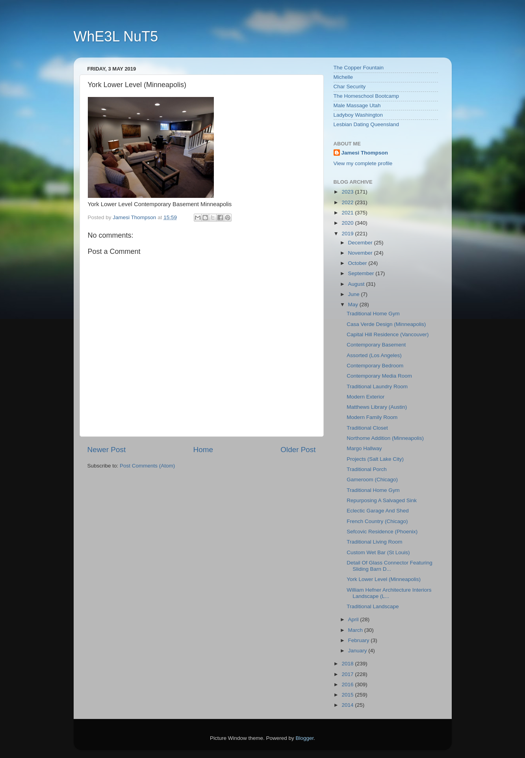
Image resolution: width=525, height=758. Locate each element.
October (358, 263)
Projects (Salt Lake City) (375, 459)
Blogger (305, 738)
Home (203, 449)
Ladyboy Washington (358, 115)
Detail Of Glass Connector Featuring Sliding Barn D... (389, 566)
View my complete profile (363, 163)
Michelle (343, 77)
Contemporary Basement (376, 345)
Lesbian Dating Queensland (366, 124)
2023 (348, 192)
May (354, 304)
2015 (348, 695)
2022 (348, 202)
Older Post (297, 449)
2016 (348, 684)
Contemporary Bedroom (375, 366)
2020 (348, 223)
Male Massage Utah (357, 105)
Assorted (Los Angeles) (374, 355)
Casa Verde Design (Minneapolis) (386, 324)
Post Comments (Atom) (147, 466)
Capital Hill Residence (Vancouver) (388, 334)
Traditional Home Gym (373, 314)
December (361, 243)
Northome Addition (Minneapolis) (385, 438)
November (361, 253)
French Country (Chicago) (377, 521)
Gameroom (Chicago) (372, 479)
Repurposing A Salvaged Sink (382, 500)
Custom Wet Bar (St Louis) (378, 552)
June (354, 294)
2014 (348, 705)
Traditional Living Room (374, 542)
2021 (348, 213)
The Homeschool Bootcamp (366, 96)
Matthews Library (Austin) (377, 407)
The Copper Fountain (359, 68)
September (362, 273)
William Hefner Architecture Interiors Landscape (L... (389, 593)
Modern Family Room (372, 417)
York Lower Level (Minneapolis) (384, 579)
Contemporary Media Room (379, 376)
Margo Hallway (364, 448)
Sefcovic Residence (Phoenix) (382, 532)
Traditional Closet (367, 428)
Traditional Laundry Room (377, 386)
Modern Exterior (365, 397)
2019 (348, 234)
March (356, 630)
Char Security (350, 86)
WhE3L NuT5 (116, 36)
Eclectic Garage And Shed (378, 511)
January (358, 651)
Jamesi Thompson (364, 153)
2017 (348, 674)
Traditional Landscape (373, 606)
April (354, 619)
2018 (348, 664)
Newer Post (106, 449)
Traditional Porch (367, 469)
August (357, 284)
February (359, 640)
